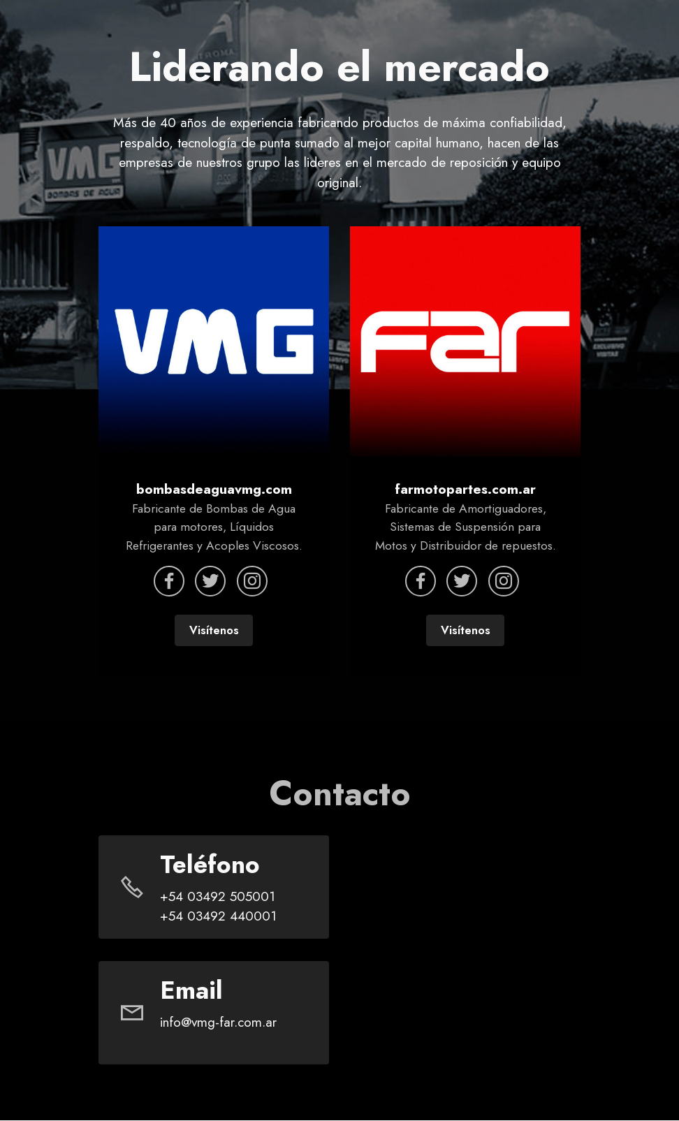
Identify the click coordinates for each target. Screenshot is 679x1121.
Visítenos (214, 631)
